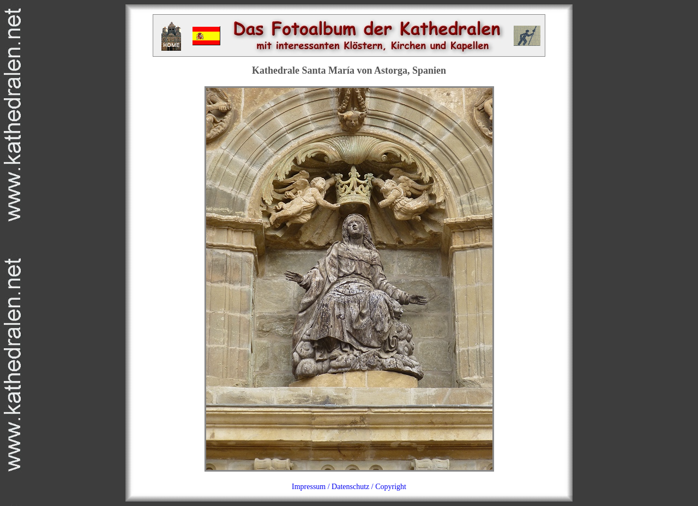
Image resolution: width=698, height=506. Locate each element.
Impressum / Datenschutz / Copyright (349, 487)
